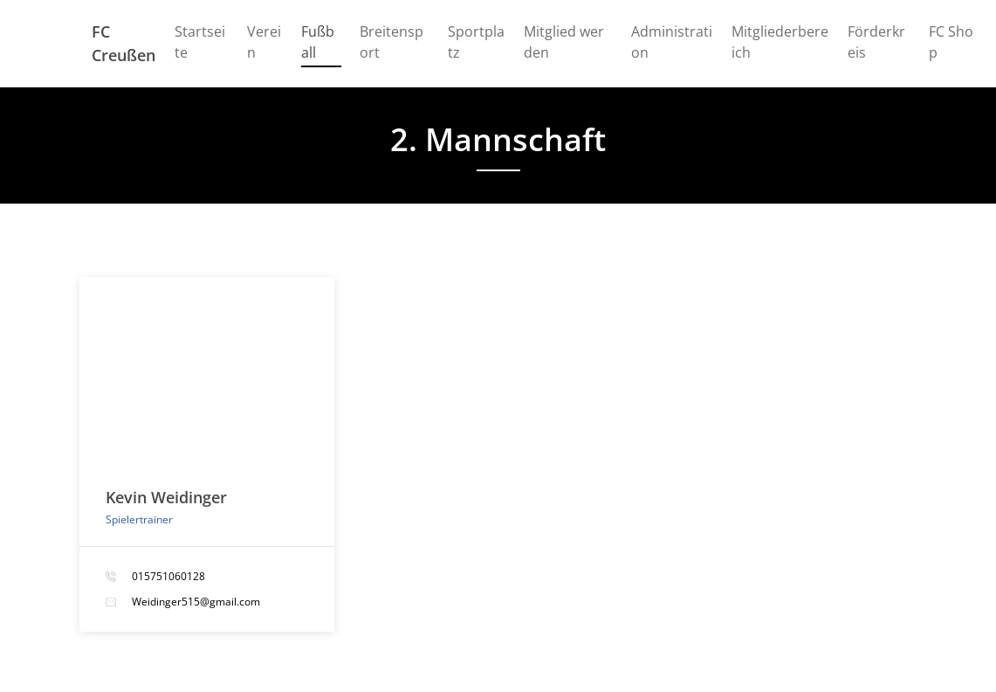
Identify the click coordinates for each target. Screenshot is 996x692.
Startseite (200, 42)
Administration (671, 42)
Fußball (321, 42)
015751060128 (168, 576)
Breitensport (391, 42)
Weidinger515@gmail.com (196, 601)
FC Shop (951, 42)
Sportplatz (476, 42)
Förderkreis (876, 42)
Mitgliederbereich (780, 42)
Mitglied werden (564, 42)
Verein (264, 42)
